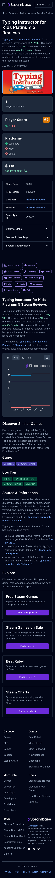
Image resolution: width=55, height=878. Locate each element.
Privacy (7, 871)
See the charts (27, 711)
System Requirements (27, 245)
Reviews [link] (29, 265)
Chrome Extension (14, 824)
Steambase (33, 825)
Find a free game (27, 612)
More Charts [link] (11, 290)
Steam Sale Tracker (39, 780)
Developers (10, 798)
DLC (6, 743)
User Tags (9, 792)
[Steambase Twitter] (38, 849)
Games (12, 13)
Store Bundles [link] (12, 278)
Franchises (10, 810)
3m (8, 357)
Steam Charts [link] (11, 265)
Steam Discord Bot (14, 830)
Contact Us (45, 871)
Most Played (35, 743)
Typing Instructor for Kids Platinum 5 (22, 39)
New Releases (36, 754)
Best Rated (35, 737)
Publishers (9, 804)
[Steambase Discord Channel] (29, 849)
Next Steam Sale (13, 841)
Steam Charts (11, 760)
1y (23, 357)
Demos (7, 748)
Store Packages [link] (33, 278)
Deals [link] (45, 271)
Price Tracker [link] (11, 271)
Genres (7, 780)
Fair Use (26, 871)
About (35, 871)
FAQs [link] (27, 290)
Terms (16, 871)
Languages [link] (36, 284)
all (29, 357)
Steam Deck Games (39, 766)
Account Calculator (14, 847)
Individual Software (35, 199)
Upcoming (34, 760)
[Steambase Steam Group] (34, 849)
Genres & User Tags (27, 237)
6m (16, 357)
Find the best (27, 677)
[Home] (3, 13)
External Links (27, 229)
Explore (8, 853)
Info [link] (7, 284)
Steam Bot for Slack (14, 836)
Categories (10, 786)
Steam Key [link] (30, 271)
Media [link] (20, 284)
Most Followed (37, 748)
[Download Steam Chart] (47, 357)
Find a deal (27, 646)
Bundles (8, 754)
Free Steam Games (39, 796)
